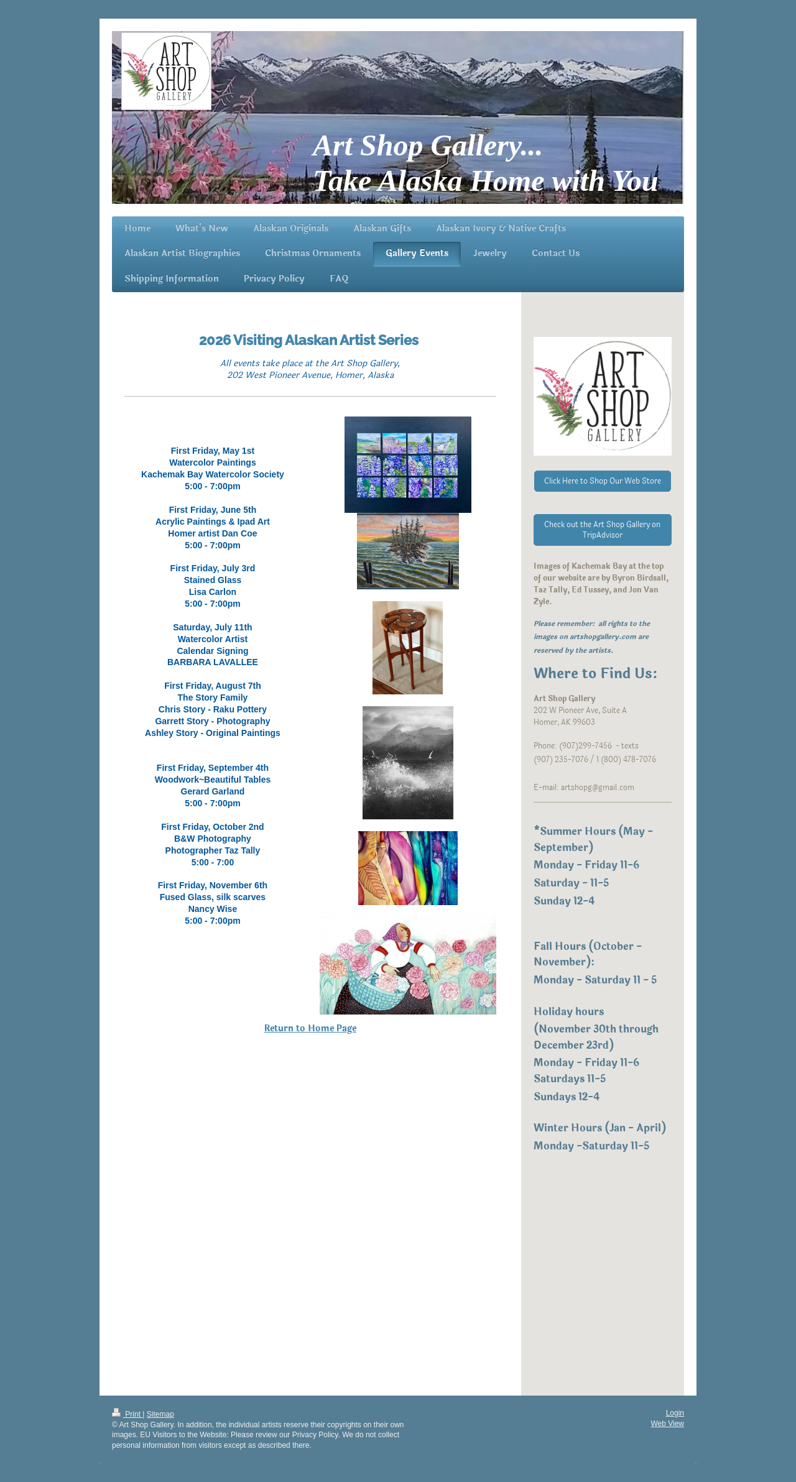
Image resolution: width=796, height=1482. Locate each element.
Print (127, 1414)
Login (675, 1413)
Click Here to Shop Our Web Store (602, 481)
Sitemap (160, 1414)
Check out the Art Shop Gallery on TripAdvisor (602, 529)
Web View (667, 1423)
